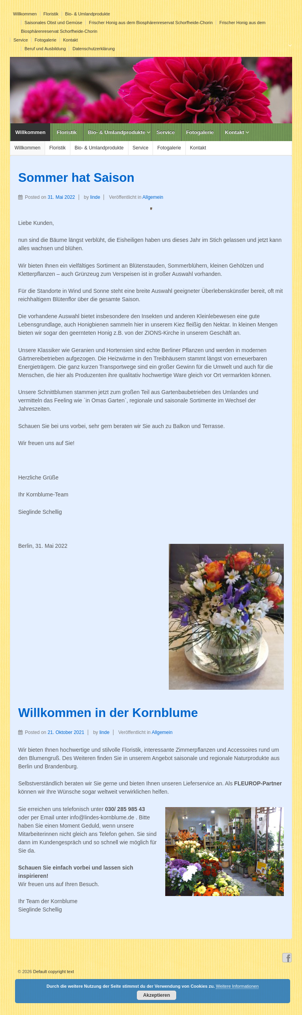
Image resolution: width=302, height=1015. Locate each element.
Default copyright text (53, 971)
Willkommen (25, 13)
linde (95, 197)
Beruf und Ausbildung (45, 48)
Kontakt (70, 40)
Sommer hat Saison (76, 177)
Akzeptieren (156, 995)
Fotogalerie (46, 40)
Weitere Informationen (237, 986)
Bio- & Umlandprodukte (87, 13)
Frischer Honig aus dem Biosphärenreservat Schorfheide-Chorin (151, 22)
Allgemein (152, 197)
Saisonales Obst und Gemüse (53, 22)
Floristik (51, 13)
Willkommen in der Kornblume (108, 713)
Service (20, 40)
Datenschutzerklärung (93, 48)
